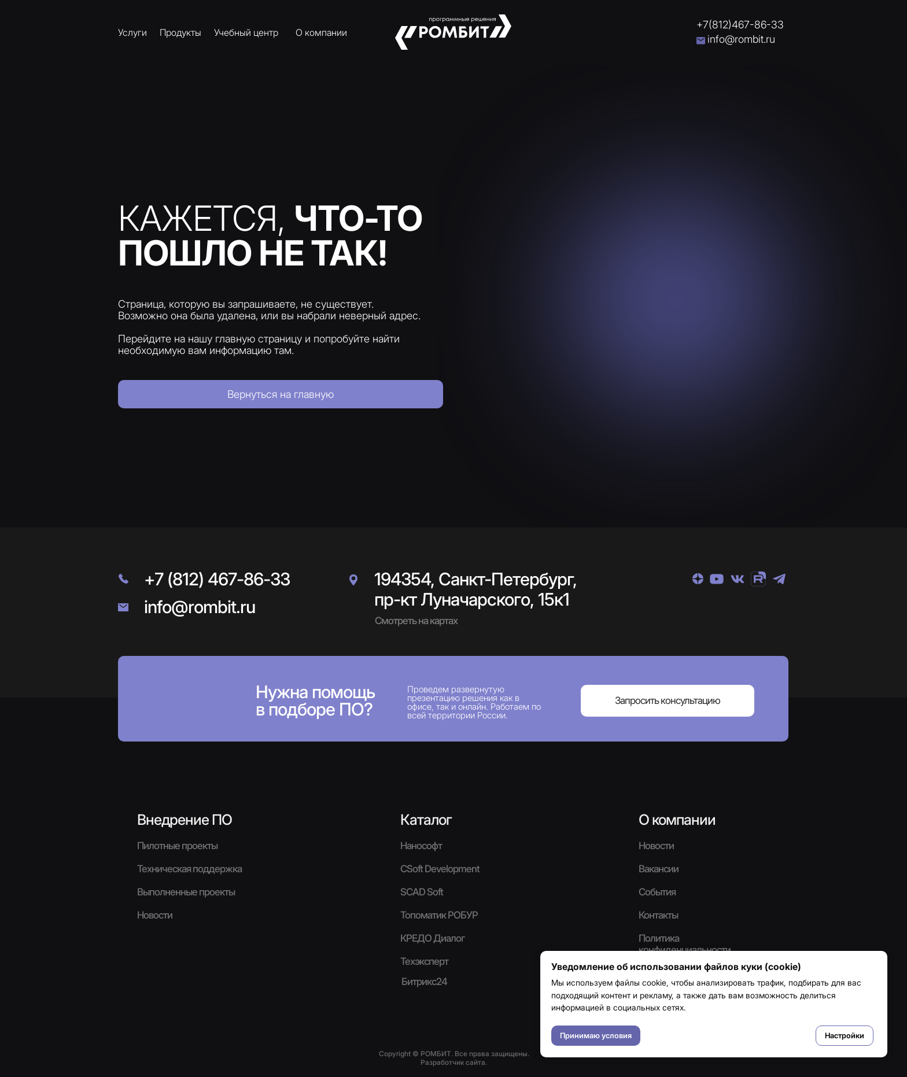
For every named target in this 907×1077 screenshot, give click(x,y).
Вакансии (659, 869)
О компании (321, 32)
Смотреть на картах (416, 620)
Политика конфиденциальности (685, 944)
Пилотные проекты (177, 845)
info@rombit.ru (741, 39)
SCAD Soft (421, 892)
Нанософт (421, 845)
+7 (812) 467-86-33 (217, 579)
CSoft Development (440, 869)
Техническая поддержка (189, 869)
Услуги (132, 32)
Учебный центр (246, 32)
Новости (656, 845)
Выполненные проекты (186, 892)
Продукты (180, 32)
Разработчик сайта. (454, 1062)
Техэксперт (424, 961)
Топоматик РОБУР (439, 915)
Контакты (658, 915)
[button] (667, 701)
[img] (697, 578)
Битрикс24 (424, 981)
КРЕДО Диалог (432, 938)
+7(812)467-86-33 (740, 25)
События (657, 892)
